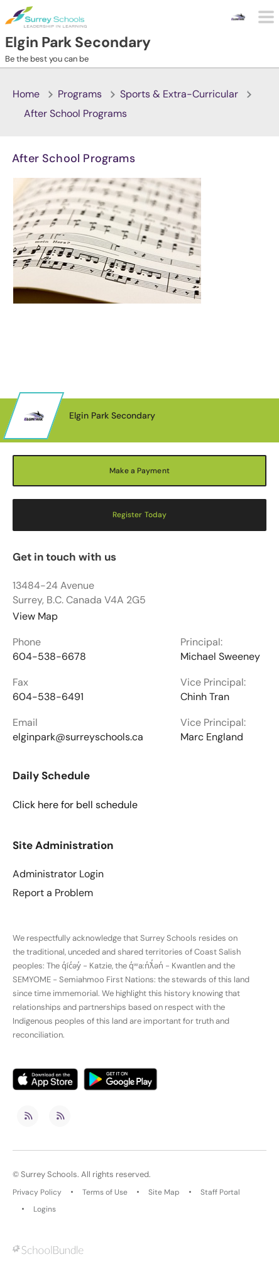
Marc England (211, 737)
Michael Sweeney (220, 656)
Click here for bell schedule (75, 805)
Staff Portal (220, 1192)
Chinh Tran (204, 697)
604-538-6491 (48, 697)
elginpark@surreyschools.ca (78, 737)
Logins (44, 1209)
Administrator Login (58, 874)
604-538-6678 (49, 656)
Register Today (139, 515)
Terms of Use (105, 1192)
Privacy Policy (37, 1192)
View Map (35, 616)
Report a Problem (53, 893)
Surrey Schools (49, 1175)
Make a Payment (139, 471)
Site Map (164, 1192)
